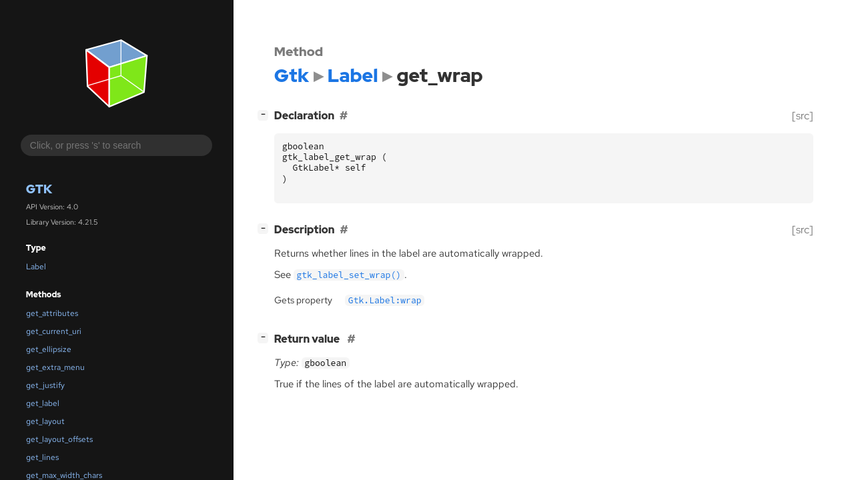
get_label (42, 403)
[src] (802, 116)
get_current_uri (53, 331)
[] (266, 114)
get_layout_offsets (59, 439)
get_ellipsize (48, 349)
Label (36, 266)
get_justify (45, 385)
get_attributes (52, 313)
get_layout (45, 421)
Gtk (39, 189)
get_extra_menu (55, 367)
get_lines (42, 457)
